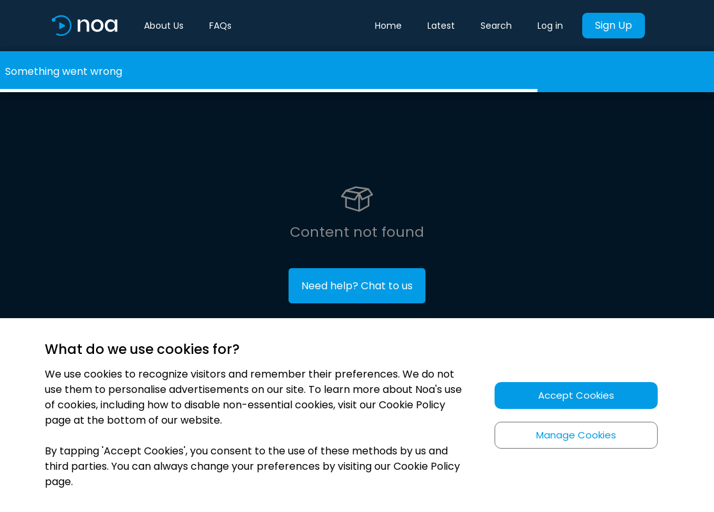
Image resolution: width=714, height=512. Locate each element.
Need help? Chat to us (357, 285)
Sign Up (613, 25)
